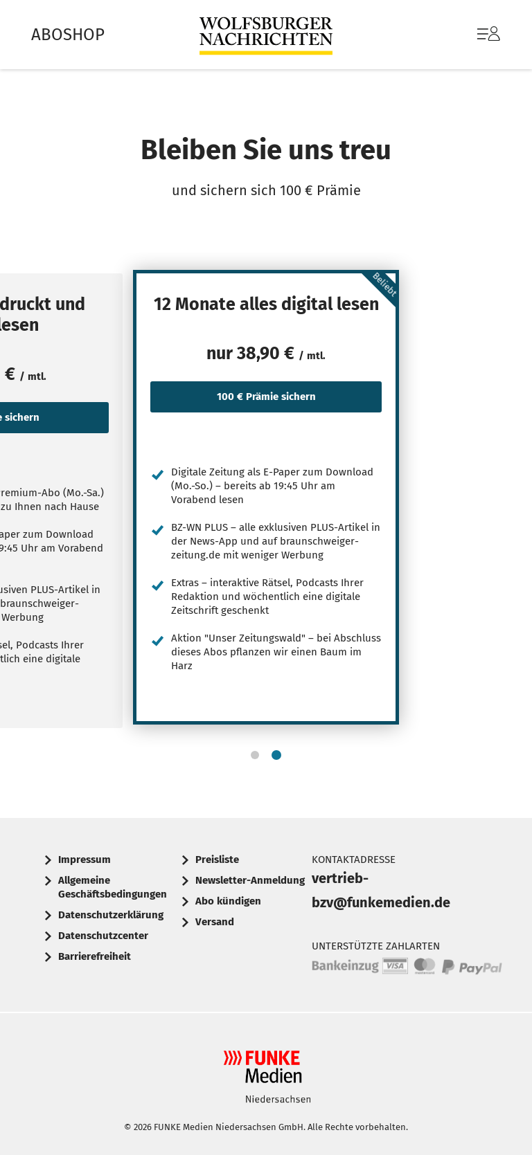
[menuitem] (475, 34)
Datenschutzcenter (103, 935)
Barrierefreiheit (94, 956)
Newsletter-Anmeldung (250, 880)
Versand (214, 922)
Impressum (84, 859)
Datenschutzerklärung (110, 915)
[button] (255, 755)
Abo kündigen (228, 901)
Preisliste (217, 859)
